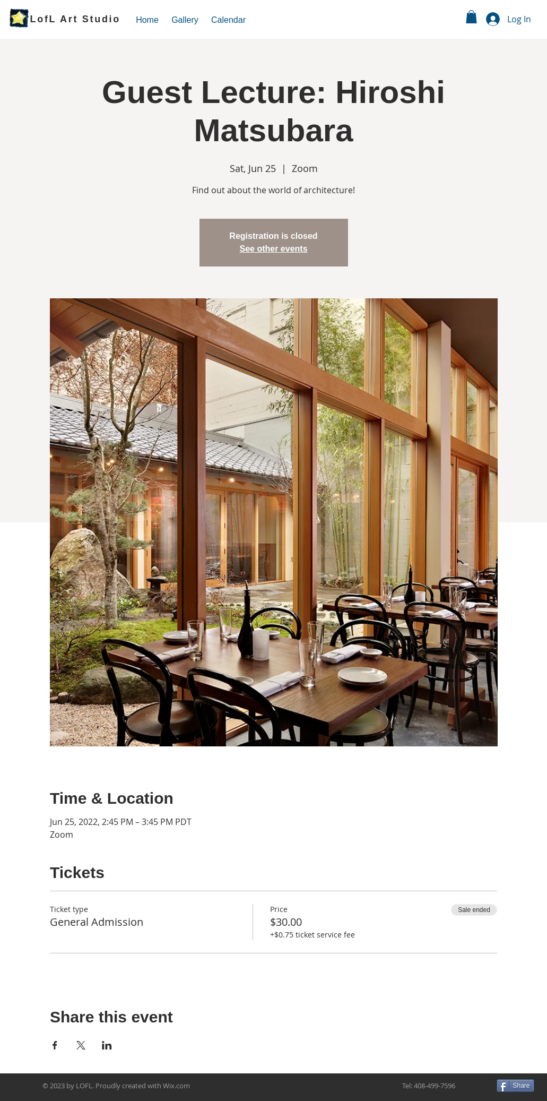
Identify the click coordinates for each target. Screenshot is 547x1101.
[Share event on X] (81, 1045)
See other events (273, 248)
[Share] (515, 1085)
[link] (471, 16)
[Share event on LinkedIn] (107, 1045)
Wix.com (176, 1085)
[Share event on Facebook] (55, 1045)
